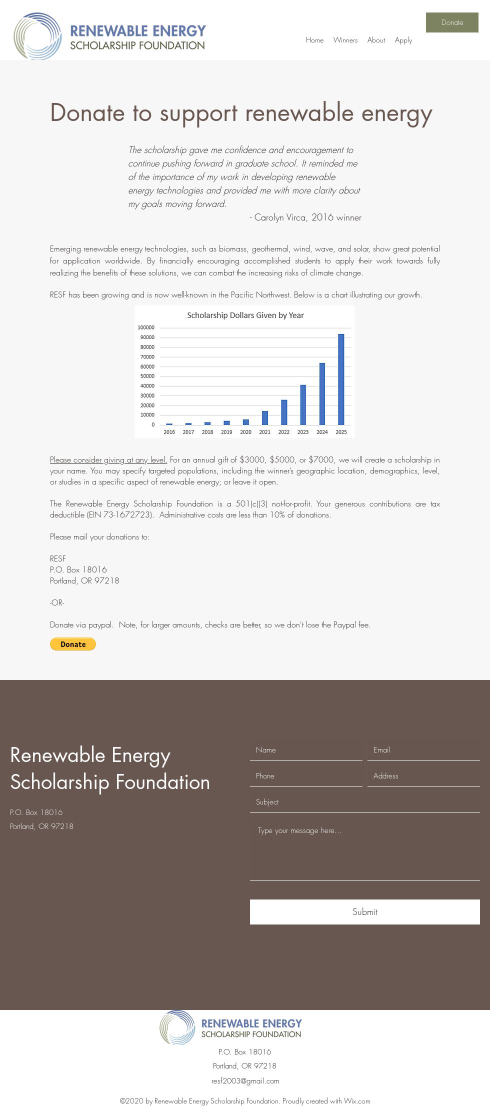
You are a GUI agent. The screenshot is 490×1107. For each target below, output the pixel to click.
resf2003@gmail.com (246, 1081)
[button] (73, 644)
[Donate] (452, 22)
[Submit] (365, 912)
